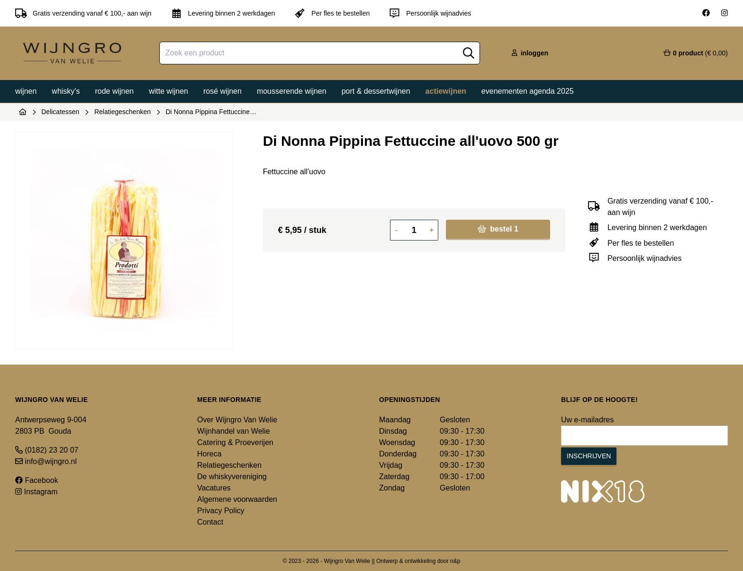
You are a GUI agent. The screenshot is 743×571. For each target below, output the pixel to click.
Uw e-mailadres (587, 420)
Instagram (36, 492)
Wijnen (25, 91)
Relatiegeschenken (122, 112)
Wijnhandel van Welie (233, 431)
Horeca (209, 454)
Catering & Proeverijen (235, 442)
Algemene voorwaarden (237, 499)
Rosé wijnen (222, 91)
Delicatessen (60, 112)
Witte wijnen (168, 91)
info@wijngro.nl (46, 461)
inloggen (529, 53)
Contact (210, 522)
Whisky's (66, 91)
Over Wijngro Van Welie (237, 420)
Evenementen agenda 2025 (527, 91)
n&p (455, 561)
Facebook (36, 480)
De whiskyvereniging (232, 477)
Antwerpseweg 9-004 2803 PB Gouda (50, 425)
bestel (498, 229)
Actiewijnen (446, 91)
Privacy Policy (221, 511)
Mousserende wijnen (291, 91)
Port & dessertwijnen (376, 91)
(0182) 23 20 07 (46, 450)
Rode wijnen (114, 91)
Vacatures (214, 488)
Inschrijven (589, 456)
